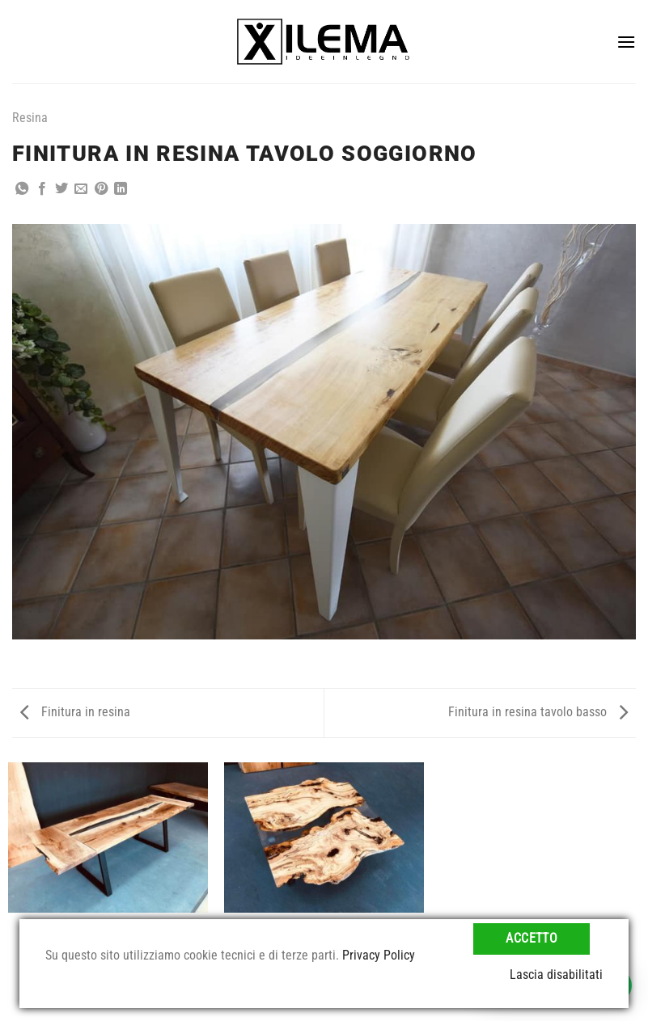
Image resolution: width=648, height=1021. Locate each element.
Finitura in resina (75, 711)
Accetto (531, 938)
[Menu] (626, 41)
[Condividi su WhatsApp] (21, 189)
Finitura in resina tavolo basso (538, 711)
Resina (30, 117)
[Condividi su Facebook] (42, 189)
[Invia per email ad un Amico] (80, 189)
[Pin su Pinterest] (101, 189)
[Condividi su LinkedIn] (120, 189)
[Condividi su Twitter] (61, 189)
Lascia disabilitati (556, 974)
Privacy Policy (378, 955)
